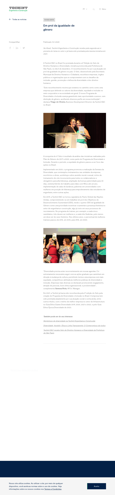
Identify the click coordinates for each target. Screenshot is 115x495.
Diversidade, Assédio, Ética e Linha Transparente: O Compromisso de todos (74, 325)
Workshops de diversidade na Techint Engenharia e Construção (69, 321)
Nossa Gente (49, 19)
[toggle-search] (94, 9)
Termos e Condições (52, 489)
